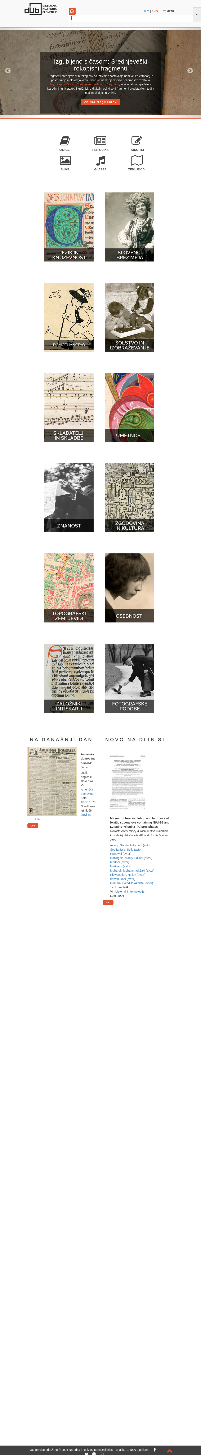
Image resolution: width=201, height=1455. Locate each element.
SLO (146, 11)
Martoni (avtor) (119, 862)
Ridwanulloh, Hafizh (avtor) (127, 874)
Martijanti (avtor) (120, 866)
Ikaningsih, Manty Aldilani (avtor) (131, 858)
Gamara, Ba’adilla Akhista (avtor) (131, 883)
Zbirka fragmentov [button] (100, 102)
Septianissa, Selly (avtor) (126, 849)
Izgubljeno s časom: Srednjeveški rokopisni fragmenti (84, 84)
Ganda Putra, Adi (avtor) (135, 845)
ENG (155, 11)
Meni (168, 11)
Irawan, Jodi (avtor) (122, 879)
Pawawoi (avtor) (120, 853)
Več (33, 825)
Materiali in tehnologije (129, 891)
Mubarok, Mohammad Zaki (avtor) (132, 870)
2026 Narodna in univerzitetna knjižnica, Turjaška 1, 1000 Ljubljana (105, 1449)
